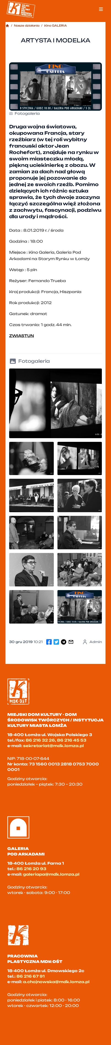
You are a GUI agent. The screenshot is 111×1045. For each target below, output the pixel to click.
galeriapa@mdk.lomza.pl (51, 874)
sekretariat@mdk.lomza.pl (53, 745)
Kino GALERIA (55, 25)
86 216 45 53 (71, 740)
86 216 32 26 (40, 740)
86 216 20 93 (31, 868)
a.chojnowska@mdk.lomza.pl (56, 981)
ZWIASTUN (21, 335)
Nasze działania (26, 25)
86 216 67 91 (30, 976)
